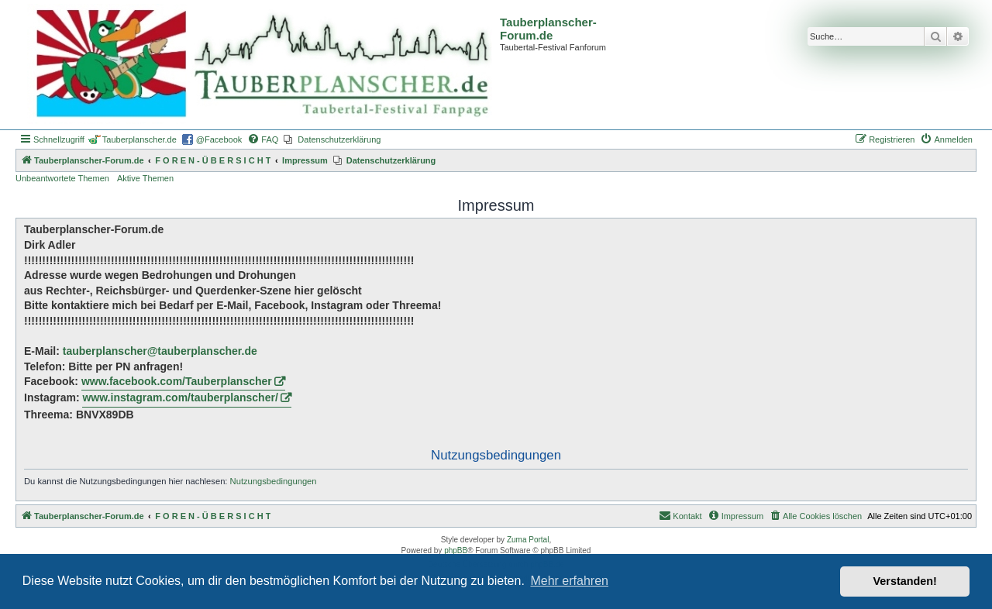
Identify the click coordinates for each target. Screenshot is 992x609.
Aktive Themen (145, 178)
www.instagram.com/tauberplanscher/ (179, 397)
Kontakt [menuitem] (680, 515)
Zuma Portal (528, 539)
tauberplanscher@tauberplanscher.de (160, 351)
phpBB (455, 550)
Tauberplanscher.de (139, 139)
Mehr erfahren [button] (569, 580)
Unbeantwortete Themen (62, 178)
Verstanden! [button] (905, 581)
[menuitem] (262, 139)
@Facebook (219, 139)
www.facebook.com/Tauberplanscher (176, 381)
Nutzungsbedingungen (273, 481)
